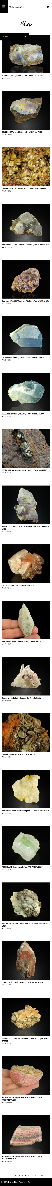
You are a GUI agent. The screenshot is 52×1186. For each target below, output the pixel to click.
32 (32, 1175)
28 (19, 1175)
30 (25, 1175)
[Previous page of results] (7, 1175)
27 (15, 1175)
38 (42, 1175)
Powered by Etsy (25, 1182)
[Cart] (48, 7)
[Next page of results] (45, 1175)
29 (22, 1175)
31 (29, 1175)
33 (35, 1175)
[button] (14, 36)
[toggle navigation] (4, 6)
